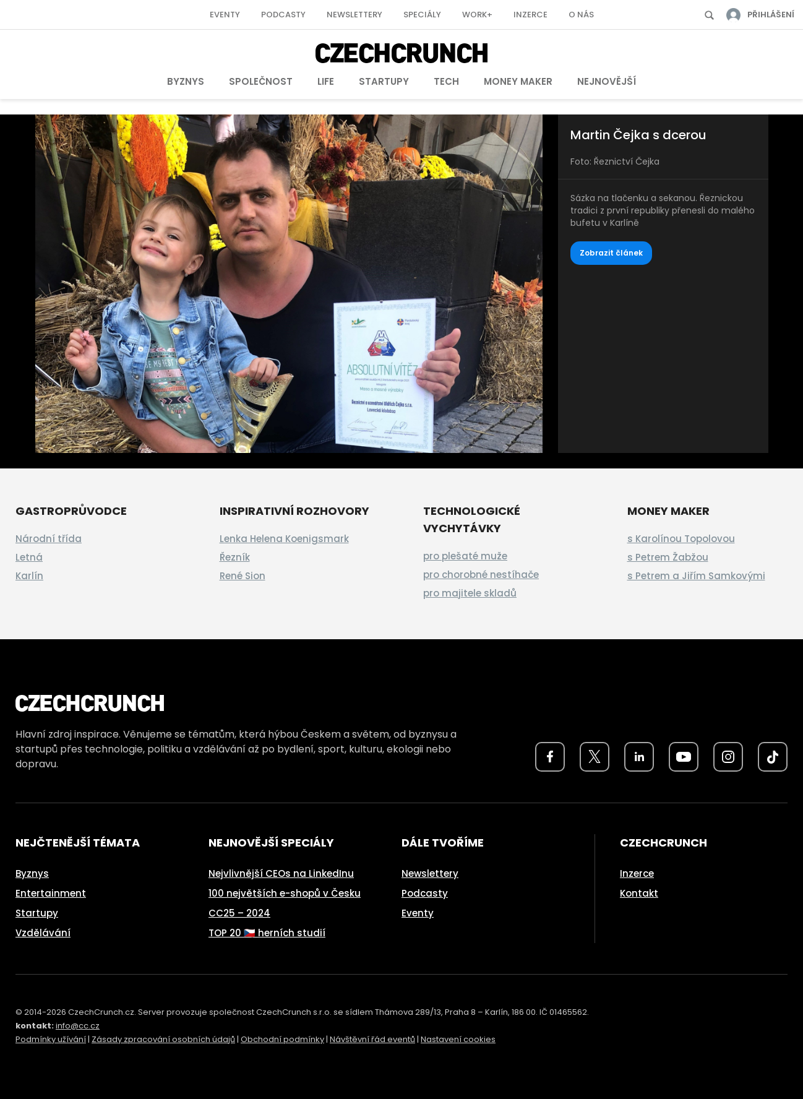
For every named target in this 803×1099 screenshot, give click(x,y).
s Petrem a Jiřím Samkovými (696, 575)
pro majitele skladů (470, 593)
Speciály (422, 14)
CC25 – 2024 (239, 913)
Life (325, 81)
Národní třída (48, 538)
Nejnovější (606, 81)
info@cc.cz (78, 1026)
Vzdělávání (43, 932)
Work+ (477, 14)
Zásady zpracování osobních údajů (163, 1039)
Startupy (384, 81)
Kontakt (639, 893)
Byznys (185, 81)
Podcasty (283, 14)
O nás (581, 14)
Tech (446, 81)
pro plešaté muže (465, 556)
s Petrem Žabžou (667, 557)
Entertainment (50, 893)
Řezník (235, 557)
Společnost (261, 81)
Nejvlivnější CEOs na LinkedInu (281, 873)
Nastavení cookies (458, 1039)
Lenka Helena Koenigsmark (284, 538)
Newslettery (354, 14)
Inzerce (530, 14)
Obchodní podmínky (282, 1039)
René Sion (242, 575)
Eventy (225, 14)
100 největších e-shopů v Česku (284, 893)
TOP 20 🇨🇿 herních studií (266, 932)
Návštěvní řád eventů (372, 1039)
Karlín (29, 575)
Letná (29, 557)
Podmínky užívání (50, 1039)
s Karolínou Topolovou (681, 538)
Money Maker (518, 81)
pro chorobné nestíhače (481, 574)
